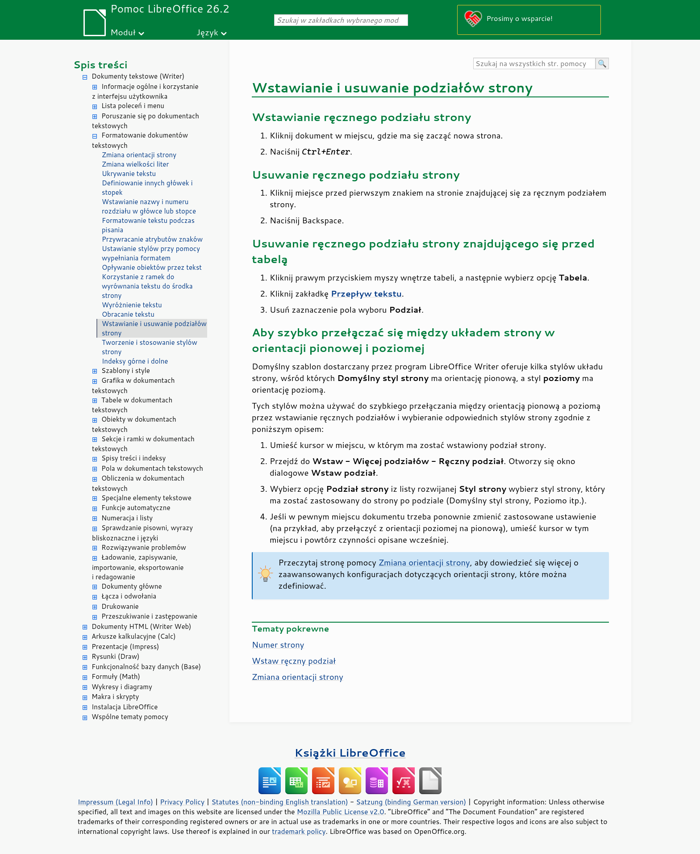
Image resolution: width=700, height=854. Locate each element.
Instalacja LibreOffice (125, 707)
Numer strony (278, 644)
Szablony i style (125, 370)
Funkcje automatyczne (135, 507)
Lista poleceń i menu (132, 105)
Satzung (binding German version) (411, 802)
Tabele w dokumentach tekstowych (132, 405)
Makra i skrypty (115, 696)
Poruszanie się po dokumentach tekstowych (145, 121)
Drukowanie (120, 606)
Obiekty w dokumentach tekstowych (134, 424)
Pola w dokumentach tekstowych (152, 468)
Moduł (123, 32)
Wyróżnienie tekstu (132, 305)
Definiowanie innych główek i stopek (147, 187)
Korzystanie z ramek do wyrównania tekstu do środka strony (147, 286)
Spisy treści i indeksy (133, 458)
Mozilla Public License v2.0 (340, 811)
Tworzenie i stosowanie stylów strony (149, 347)
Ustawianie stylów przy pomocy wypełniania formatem (151, 253)
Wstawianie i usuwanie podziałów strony (154, 328)
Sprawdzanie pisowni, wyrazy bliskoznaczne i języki (142, 533)
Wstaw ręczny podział (294, 660)
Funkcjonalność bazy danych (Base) (146, 666)
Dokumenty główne (131, 586)
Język (207, 32)
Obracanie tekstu (128, 314)
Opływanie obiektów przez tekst (152, 267)
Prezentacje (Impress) (125, 646)
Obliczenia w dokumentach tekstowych (138, 483)
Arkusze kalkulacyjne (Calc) (134, 636)
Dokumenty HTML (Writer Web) (142, 626)
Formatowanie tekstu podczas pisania (148, 225)
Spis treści (100, 64)
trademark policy (298, 831)
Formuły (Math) (116, 676)
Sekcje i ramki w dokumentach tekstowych (143, 444)
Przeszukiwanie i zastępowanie (149, 616)
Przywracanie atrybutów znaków (152, 239)
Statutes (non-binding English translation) (279, 802)
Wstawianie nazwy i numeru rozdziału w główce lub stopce (149, 206)
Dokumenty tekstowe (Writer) (138, 76)
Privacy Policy (182, 802)
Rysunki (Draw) (115, 656)
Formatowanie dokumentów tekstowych (140, 140)
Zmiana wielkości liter (135, 164)
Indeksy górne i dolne (135, 361)
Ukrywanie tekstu (129, 173)
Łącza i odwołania (128, 596)
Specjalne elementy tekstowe (146, 497)
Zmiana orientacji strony (139, 154)
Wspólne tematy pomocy (130, 716)
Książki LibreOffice (350, 752)
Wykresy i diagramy (122, 686)
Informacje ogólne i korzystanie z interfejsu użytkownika (145, 91)
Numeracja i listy (127, 518)
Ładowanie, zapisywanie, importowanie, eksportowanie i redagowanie (137, 567)
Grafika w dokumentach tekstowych (133, 385)
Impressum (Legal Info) (115, 802)
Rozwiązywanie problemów (143, 547)
